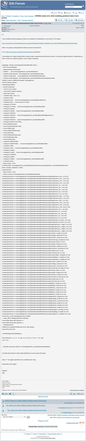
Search (54, 13)
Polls (19, 20)
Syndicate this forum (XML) (72, 423)
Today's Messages (11, 20)
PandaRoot (16, 16)
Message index (43, 396)
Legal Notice (42, 434)
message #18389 (47, 23)
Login (74, 13)
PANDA (8, 16)
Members (67, 13)
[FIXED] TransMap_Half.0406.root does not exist (70, 415)
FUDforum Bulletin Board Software (48, 438)
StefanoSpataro (67, 412)
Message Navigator (27, 20)
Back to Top (43, 421)
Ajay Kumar (7, 26)
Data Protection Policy (54, 434)
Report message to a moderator (77, 390)
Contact (27, 434)
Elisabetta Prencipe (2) (66, 407)
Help (60, 13)
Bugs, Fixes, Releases (27, 16)
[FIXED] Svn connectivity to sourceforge (68, 417)
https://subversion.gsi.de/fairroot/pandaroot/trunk (20, 52)
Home (81, 13)
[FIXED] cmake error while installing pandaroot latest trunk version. (22, 23)
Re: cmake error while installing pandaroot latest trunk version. (25, 405)
